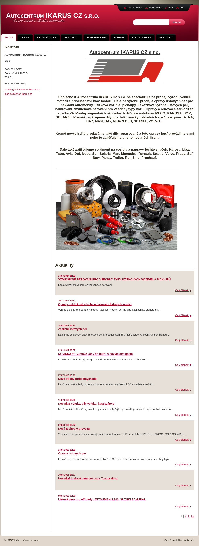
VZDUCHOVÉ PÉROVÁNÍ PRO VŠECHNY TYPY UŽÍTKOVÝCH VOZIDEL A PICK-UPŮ (114, 279)
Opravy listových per (72, 453)
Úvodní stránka (134, 7)
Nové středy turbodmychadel (77, 378)
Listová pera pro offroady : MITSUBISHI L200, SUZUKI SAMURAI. (102, 499)
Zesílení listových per (72, 329)
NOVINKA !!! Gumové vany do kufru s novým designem (95, 354)
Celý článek (182, 290)
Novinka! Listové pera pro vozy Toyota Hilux (88, 478)
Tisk (181, 7)
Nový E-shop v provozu (74, 428)
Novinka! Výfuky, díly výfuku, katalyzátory (86, 403)
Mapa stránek (155, 7)
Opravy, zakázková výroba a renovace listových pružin (95, 304)
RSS (170, 7)
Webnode (189, 540)
